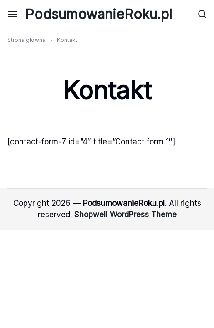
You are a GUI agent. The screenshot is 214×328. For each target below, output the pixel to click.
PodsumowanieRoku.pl (98, 14)
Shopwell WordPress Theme (125, 214)
